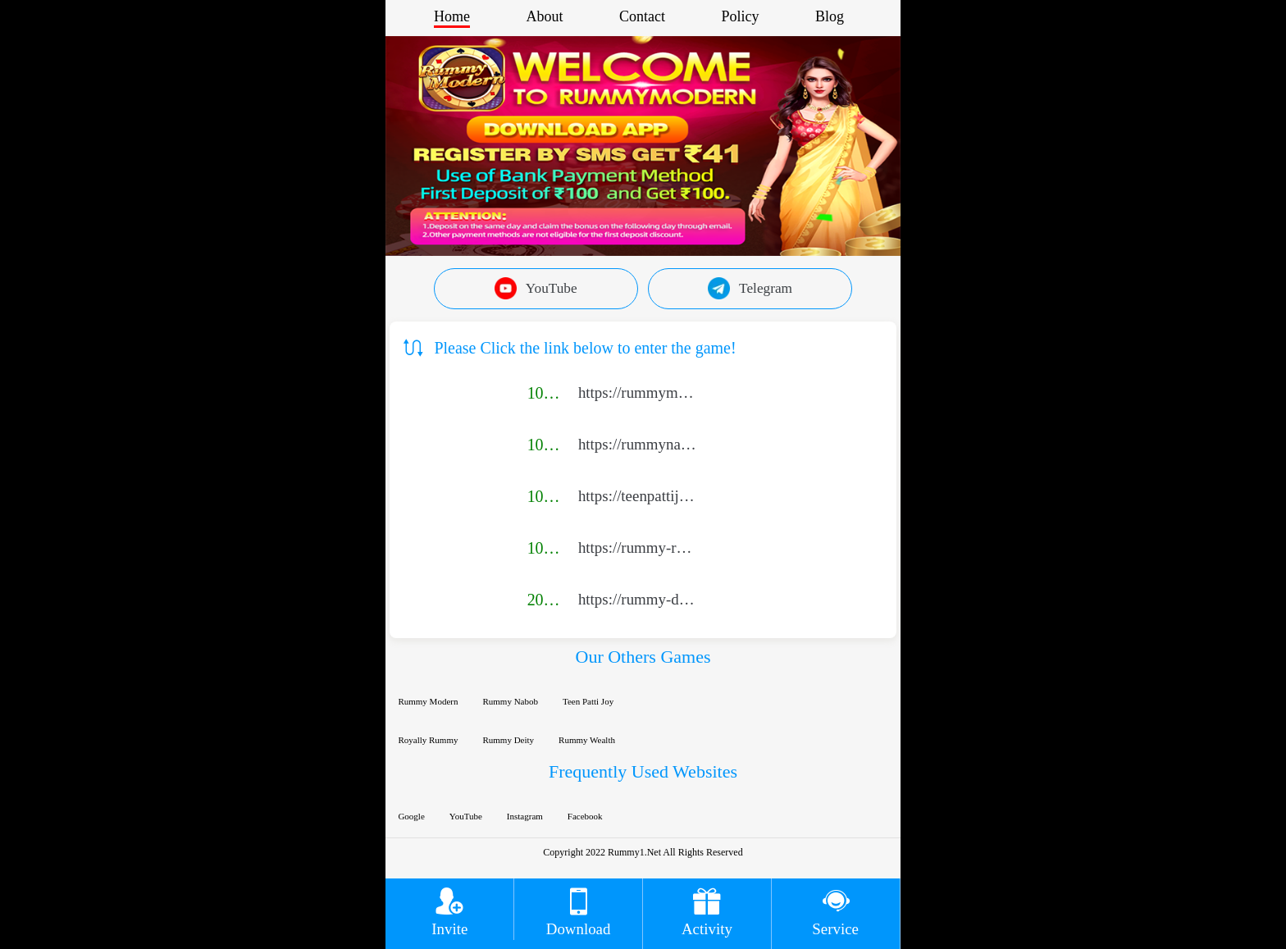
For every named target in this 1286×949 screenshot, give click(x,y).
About (544, 16)
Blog (829, 16)
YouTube (536, 288)
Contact (642, 16)
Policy (740, 16)
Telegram (750, 288)
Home (452, 16)
